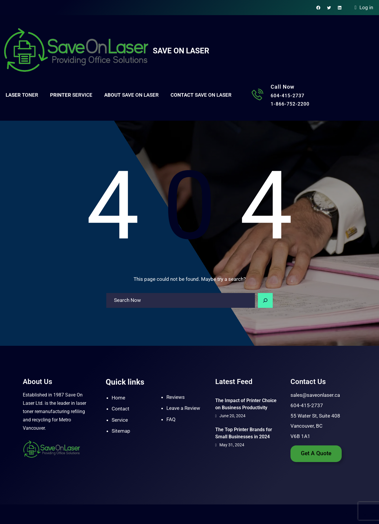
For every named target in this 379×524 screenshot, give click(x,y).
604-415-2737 (287, 95)
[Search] (265, 300)
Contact (120, 409)
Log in (366, 7)
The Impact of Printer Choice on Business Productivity (246, 404)
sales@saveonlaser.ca (315, 395)
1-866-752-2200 (290, 104)
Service (120, 420)
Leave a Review (183, 408)
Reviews (175, 397)
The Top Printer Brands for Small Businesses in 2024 (243, 433)
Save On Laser (181, 50)
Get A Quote (316, 453)
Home (118, 398)
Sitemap (121, 431)
